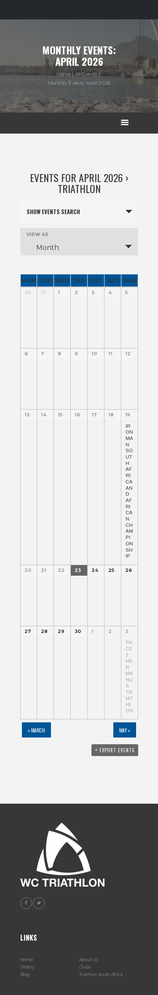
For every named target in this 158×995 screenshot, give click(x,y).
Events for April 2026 (76, 177)
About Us (88, 960)
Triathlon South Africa (101, 974)
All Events (86, 74)
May (124, 730)
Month (42, 247)
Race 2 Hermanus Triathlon (129, 676)
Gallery (27, 967)
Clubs (85, 967)
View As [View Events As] (37, 234)
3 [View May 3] (126, 631)
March (36, 730)
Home (63, 74)
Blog (24, 974)
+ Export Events (114, 750)
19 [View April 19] (127, 415)
